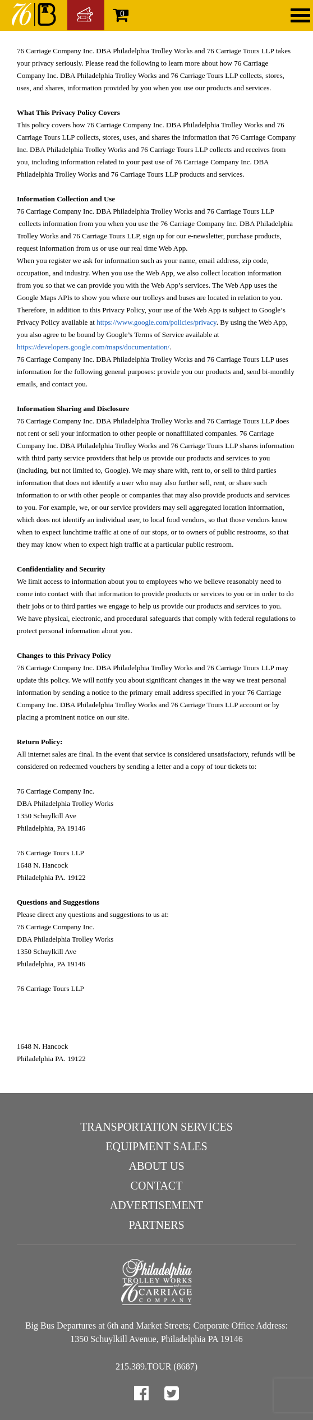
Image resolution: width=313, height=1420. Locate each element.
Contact (157, 1185)
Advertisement (157, 1205)
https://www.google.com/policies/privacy (156, 322)
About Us (156, 1166)
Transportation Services (156, 1127)
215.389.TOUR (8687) (156, 1366)
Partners (156, 1225)
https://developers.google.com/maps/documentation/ (93, 347)
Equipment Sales (156, 1146)
